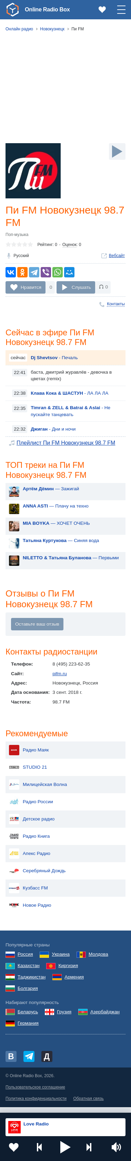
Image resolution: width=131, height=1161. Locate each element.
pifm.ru (59, 678)
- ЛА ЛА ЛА (69, 396)
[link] (12, 10)
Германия (28, 1029)
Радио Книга (29, 842)
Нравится (31, 288)
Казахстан (29, 971)
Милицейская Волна (38, 791)
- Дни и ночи (53, 431)
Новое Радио (30, 911)
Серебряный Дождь (37, 877)
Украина (61, 960)
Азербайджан (105, 1018)
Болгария (28, 994)
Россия (25, 960)
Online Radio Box (49, 9)
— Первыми (71, 562)
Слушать (81, 288)
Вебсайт (117, 257)
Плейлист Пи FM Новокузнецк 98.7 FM (66, 446)
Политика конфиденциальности (36, 1104)
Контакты (116, 305)
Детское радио (31, 825)
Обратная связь (88, 1104)
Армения (74, 983)
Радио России (31, 808)
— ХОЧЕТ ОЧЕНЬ (56, 527)
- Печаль (54, 360)
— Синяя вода (61, 545)
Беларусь (28, 1018)
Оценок (69, 246)
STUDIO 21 (28, 773)
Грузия (64, 1018)
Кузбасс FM (28, 894)
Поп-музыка (17, 236)
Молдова (98, 960)
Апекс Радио (29, 860)
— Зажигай (51, 493)
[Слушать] (117, 151)
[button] (65, 1147)
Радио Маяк (29, 756)
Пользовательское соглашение (35, 1093)
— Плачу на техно (56, 510)
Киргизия (68, 971)
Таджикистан (32, 983)
